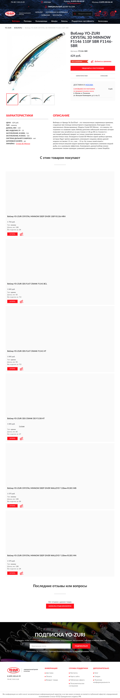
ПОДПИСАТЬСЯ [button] (81, 645)
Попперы (28, 21)
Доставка (49, 672)
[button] (74, 3)
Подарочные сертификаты (83, 21)
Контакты (57, 15)
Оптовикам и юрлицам (57, 12)
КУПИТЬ (12, 234)
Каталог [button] (39, 12)
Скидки (97, 675)
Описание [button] (104, 75)
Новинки (45, 15)
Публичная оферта (77, 679)
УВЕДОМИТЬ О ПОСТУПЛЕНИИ (93, 68)
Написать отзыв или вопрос (60, 605)
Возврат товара (52, 679)
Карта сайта (74, 675)
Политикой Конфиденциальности (60, 650)
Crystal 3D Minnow (23, 144)
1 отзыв (21, 426)
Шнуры (54, 21)
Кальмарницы (41, 21)
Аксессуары (103, 21)
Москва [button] (89, 85)
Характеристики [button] (82, 75)
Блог (96, 672)
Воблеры (16, 21)
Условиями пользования (81, 650)
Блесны (64, 21)
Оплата (49, 675)
